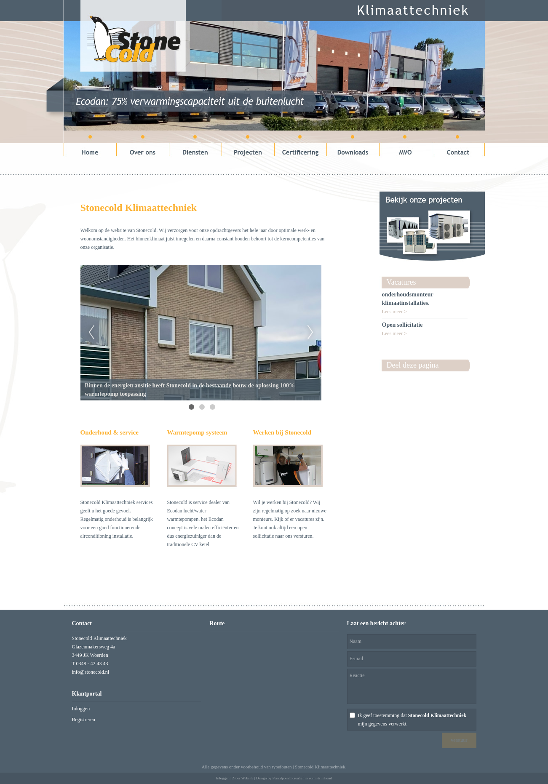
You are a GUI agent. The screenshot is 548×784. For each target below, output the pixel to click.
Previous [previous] (91, 333)
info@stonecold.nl (91, 672)
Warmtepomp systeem (197, 432)
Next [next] (310, 333)
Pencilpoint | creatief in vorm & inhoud (302, 778)
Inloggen (81, 709)
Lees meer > (394, 312)
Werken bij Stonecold (282, 432)
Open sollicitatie (402, 325)
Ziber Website (242, 778)
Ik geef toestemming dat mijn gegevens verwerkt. (412, 719)
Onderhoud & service (109, 432)
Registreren (83, 720)
